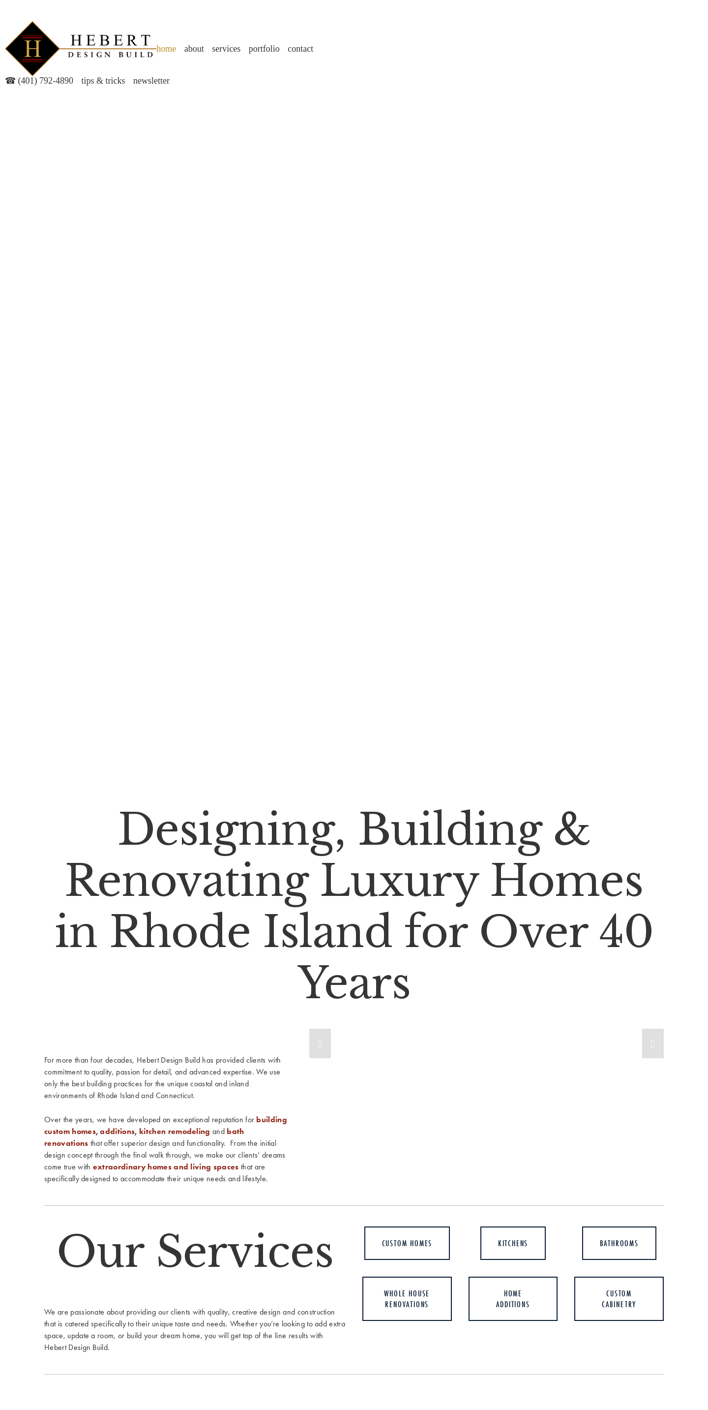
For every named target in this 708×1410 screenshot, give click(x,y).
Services (226, 49)
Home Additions (513, 1299)
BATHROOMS (619, 1243)
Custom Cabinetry (619, 1299)
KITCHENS (513, 1243)
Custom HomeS (407, 1243)
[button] (320, 1043)
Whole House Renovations (407, 1299)
